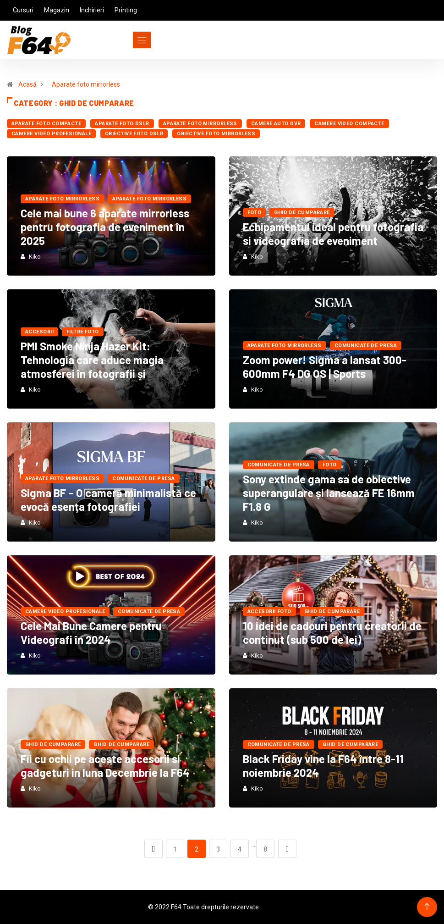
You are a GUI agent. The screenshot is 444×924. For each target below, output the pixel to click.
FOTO (254, 213)
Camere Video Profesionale (51, 134)
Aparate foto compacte (46, 124)
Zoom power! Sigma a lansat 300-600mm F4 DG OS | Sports (324, 366)
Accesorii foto (269, 611)
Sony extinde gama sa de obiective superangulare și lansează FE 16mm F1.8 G (329, 492)
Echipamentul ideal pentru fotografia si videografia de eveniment (333, 233)
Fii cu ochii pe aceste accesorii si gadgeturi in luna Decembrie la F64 (105, 765)
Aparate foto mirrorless (86, 84)
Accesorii (39, 332)
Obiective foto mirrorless (216, 134)
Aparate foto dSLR (122, 124)
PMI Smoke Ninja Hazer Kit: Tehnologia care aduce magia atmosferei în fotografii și (92, 359)
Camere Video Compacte (349, 124)
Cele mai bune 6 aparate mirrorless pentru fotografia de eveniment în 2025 (105, 226)
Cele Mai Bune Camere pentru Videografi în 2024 (91, 632)
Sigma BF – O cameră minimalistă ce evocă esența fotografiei (108, 499)
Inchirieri (92, 10)
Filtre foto (82, 332)
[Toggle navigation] (125, 40)
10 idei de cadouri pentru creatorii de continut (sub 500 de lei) (332, 632)
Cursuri (23, 10)
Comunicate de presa (365, 346)
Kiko (35, 256)
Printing (126, 10)
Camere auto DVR (276, 124)
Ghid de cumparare (301, 213)
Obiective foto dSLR (134, 134)
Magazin (56, 10)
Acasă (27, 84)
